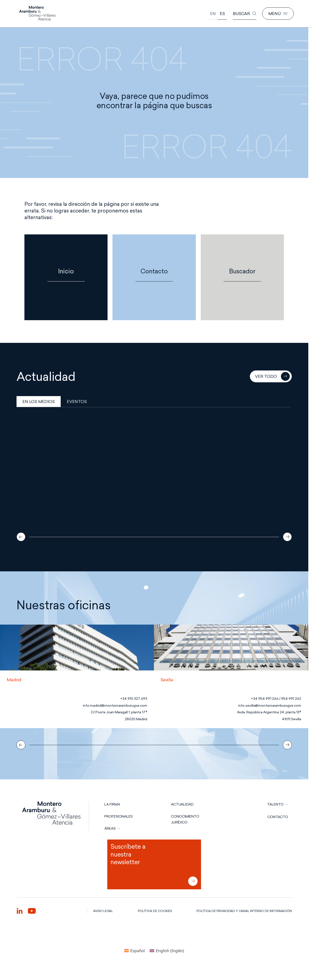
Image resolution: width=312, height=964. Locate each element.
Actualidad (182, 804)
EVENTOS (77, 401)
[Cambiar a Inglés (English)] (166, 950)
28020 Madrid (136, 719)
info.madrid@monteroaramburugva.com (115, 705)
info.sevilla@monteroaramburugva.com (269, 705)
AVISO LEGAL (103, 911)
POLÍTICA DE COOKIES (155, 911)
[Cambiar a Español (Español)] (134, 950)
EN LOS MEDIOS (38, 401)
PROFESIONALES (118, 816)
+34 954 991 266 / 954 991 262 (276, 698)
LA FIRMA (112, 804)
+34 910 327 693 (133, 698)
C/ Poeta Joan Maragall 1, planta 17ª (119, 712)
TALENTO (275, 804)
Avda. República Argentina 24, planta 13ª (269, 712)
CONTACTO (277, 816)
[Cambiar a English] (213, 14)
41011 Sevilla (291, 719)
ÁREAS (110, 828)
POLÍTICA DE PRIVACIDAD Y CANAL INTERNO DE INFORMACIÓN (244, 911)
